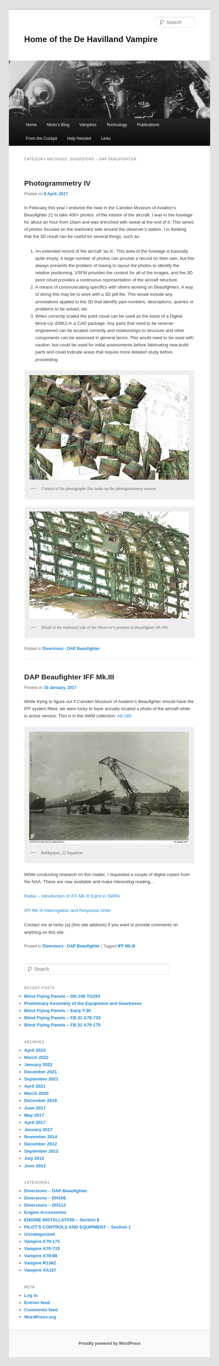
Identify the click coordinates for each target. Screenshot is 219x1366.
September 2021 (41, 1079)
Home (31, 124)
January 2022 (38, 1064)
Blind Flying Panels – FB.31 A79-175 (62, 1024)
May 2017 (34, 1115)
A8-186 (124, 715)
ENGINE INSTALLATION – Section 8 (61, 1219)
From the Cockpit (41, 138)
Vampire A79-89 (40, 1255)
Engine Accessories (45, 1212)
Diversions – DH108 (45, 1198)
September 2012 (41, 1151)
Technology (116, 124)
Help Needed (79, 138)
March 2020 (36, 1093)
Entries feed (37, 1302)
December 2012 (40, 1143)
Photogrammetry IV (57, 183)
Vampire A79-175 (42, 1241)
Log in (31, 1295)
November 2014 (40, 1136)
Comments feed (41, 1309)
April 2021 (35, 1086)
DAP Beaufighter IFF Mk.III (69, 677)
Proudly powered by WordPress (109, 1343)
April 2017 (35, 1122)
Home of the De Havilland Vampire (91, 39)
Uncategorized (39, 1234)
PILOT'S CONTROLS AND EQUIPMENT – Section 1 (77, 1227)
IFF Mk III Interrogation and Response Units (67, 910)
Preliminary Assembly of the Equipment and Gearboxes (83, 1003)
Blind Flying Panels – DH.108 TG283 (62, 996)
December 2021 (40, 1071)
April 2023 (35, 1050)
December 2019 (40, 1100)
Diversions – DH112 (45, 1205)
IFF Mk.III (126, 946)
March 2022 (36, 1057)
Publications (148, 124)
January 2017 (38, 1129)
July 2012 (34, 1158)
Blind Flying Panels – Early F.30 (57, 1010)
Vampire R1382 (40, 1262)
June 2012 (35, 1165)
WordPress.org (40, 1316)
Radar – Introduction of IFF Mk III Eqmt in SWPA (72, 896)
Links (106, 138)
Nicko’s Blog (58, 124)
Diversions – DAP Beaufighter (55, 1190)
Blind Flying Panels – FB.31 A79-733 (62, 1017)
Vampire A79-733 (42, 1248)
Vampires (87, 124)
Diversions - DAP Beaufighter (71, 648)
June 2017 (35, 1108)
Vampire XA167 (40, 1270)
